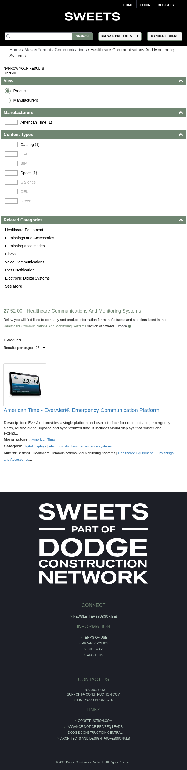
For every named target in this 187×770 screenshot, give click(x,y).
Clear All (9, 73)
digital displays (35, 446)
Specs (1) (28, 173)
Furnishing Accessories (25, 246)
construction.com (95, 721)
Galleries (28, 182)
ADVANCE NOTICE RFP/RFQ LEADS (95, 727)
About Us (95, 655)
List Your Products (95, 700)
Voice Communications (24, 262)
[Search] (49, 36)
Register (166, 5)
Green (25, 201)
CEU (24, 191)
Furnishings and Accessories (29, 238)
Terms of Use (95, 637)
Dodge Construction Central (95, 733)
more (122, 326)
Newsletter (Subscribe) (95, 616)
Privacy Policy (95, 643)
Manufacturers (25, 100)
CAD (24, 154)
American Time (43, 440)
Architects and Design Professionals (95, 738)
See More (13, 286)
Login (145, 5)
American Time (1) (36, 122)
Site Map (95, 649)
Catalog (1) (29, 144)
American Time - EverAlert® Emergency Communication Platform (81, 410)
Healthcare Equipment (24, 230)
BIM (23, 163)
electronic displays (63, 446)
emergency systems (96, 446)
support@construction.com (93, 694)
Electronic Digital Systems (27, 278)
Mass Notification (19, 270)
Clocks (10, 254)
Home (128, 5)
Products (20, 91)
